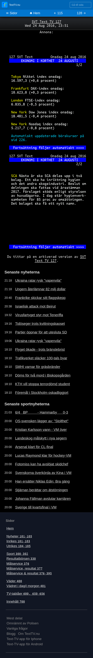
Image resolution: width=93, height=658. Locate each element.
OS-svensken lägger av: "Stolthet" (41, 421)
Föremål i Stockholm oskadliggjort (41, 393)
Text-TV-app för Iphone (24, 639)
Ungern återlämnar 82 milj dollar (40, 289)
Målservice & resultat (29, 573)
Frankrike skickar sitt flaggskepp (40, 298)
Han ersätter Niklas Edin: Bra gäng (42, 481)
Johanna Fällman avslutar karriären (43, 499)
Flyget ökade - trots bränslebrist (40, 349)
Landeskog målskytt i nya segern (41, 438)
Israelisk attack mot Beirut (35, 306)
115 (58, 13)
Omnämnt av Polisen (23, 623)
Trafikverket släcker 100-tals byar (41, 358)
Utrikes (18, 546)
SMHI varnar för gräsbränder (37, 367)
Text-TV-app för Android (25, 644)
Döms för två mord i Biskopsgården (42, 375)
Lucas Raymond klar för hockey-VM (43, 455)
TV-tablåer (25, 593)
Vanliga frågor (17, 628)
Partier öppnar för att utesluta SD (41, 332)
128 (81, 13)
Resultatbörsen (21, 558)
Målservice (17, 563)
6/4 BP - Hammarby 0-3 (41, 412)
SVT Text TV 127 (46, 21)
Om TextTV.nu (29, 634)
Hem (35, 13)
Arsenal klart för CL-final (34, 447)
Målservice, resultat (24, 568)
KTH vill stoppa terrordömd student (42, 384)
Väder (14, 581)
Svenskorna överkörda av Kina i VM (43, 473)
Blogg (11, 634)
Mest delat (15, 618)
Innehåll (15, 601)
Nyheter (19, 536)
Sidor (11, 13)
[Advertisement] (46, 43)
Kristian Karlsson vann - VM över (41, 430)
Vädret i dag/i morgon (26, 586)
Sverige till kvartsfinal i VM (35, 507)
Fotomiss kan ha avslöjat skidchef (41, 464)
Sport (17, 554)
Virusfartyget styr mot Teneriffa (39, 315)
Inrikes (18, 541)
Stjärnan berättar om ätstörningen (41, 490)
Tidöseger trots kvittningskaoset (40, 324)
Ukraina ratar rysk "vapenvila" (38, 280)
